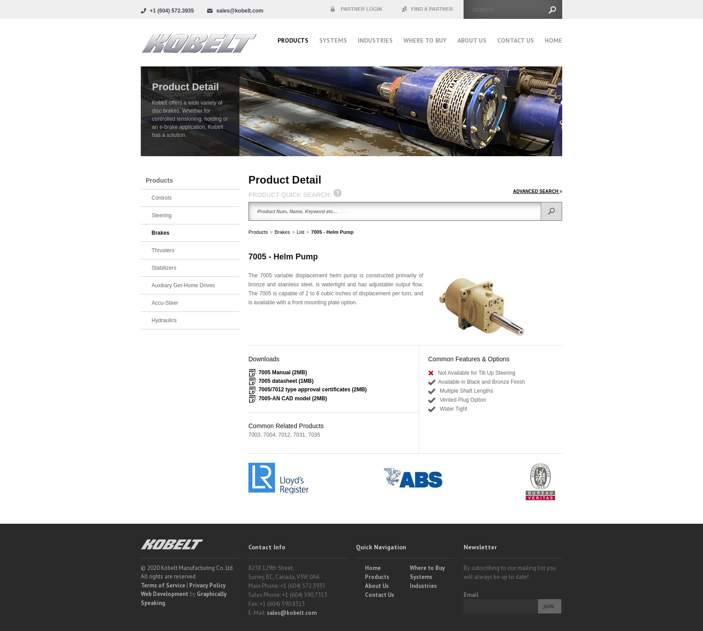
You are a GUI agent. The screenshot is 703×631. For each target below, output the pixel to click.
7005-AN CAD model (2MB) (293, 398)
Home (553, 40)
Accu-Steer (165, 303)
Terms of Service (163, 585)
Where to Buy (427, 568)
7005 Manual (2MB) (283, 372)
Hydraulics (164, 320)
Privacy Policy (207, 585)
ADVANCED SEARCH (537, 191)
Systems (333, 40)
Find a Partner (428, 9)
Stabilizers (164, 268)
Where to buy (425, 40)
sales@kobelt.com (292, 613)
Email (471, 595)
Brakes (282, 232)
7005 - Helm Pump (332, 232)
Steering (162, 215)
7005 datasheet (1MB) (286, 381)
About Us (471, 40)
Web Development (164, 594)
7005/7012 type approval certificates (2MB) (313, 389)
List (300, 232)
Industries (375, 40)
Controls (162, 198)
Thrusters (163, 250)
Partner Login (356, 9)
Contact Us (515, 40)
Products (293, 40)
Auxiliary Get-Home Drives (183, 285)
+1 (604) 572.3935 (172, 11)
